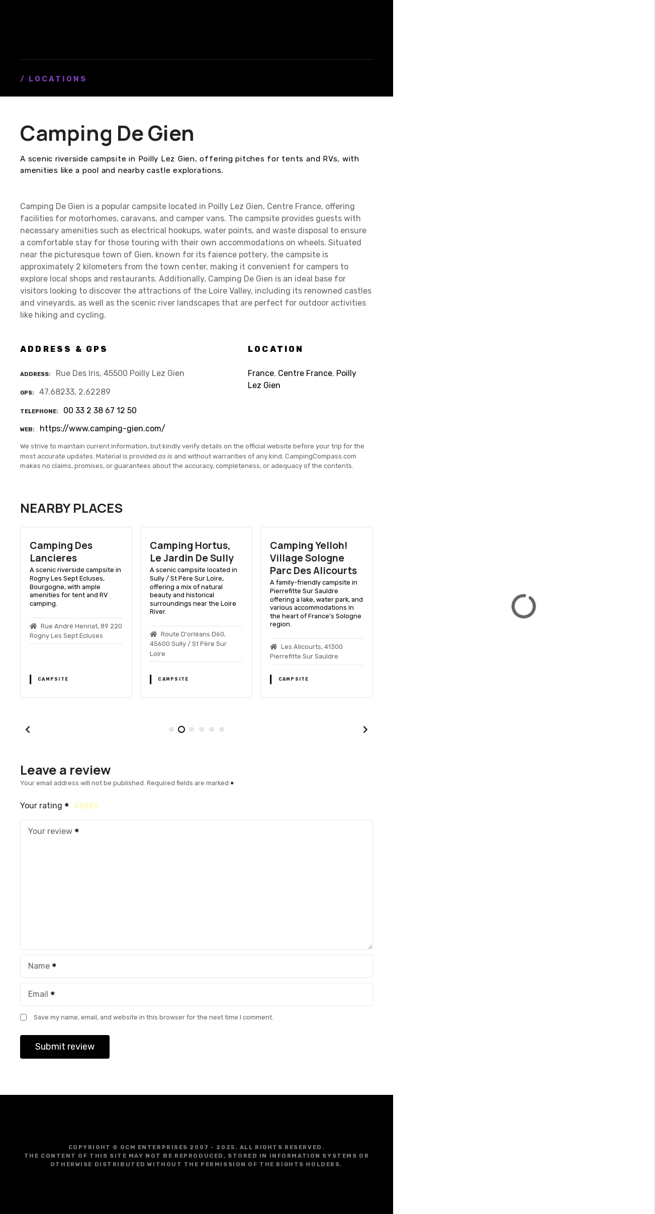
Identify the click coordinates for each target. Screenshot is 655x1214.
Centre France (305, 373)
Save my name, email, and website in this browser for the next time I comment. (153, 1017)
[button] (27, 729)
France (261, 373)
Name (39, 967)
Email (38, 995)
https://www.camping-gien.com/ (102, 428)
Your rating (45, 805)
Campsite (53, 679)
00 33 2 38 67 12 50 (100, 410)
